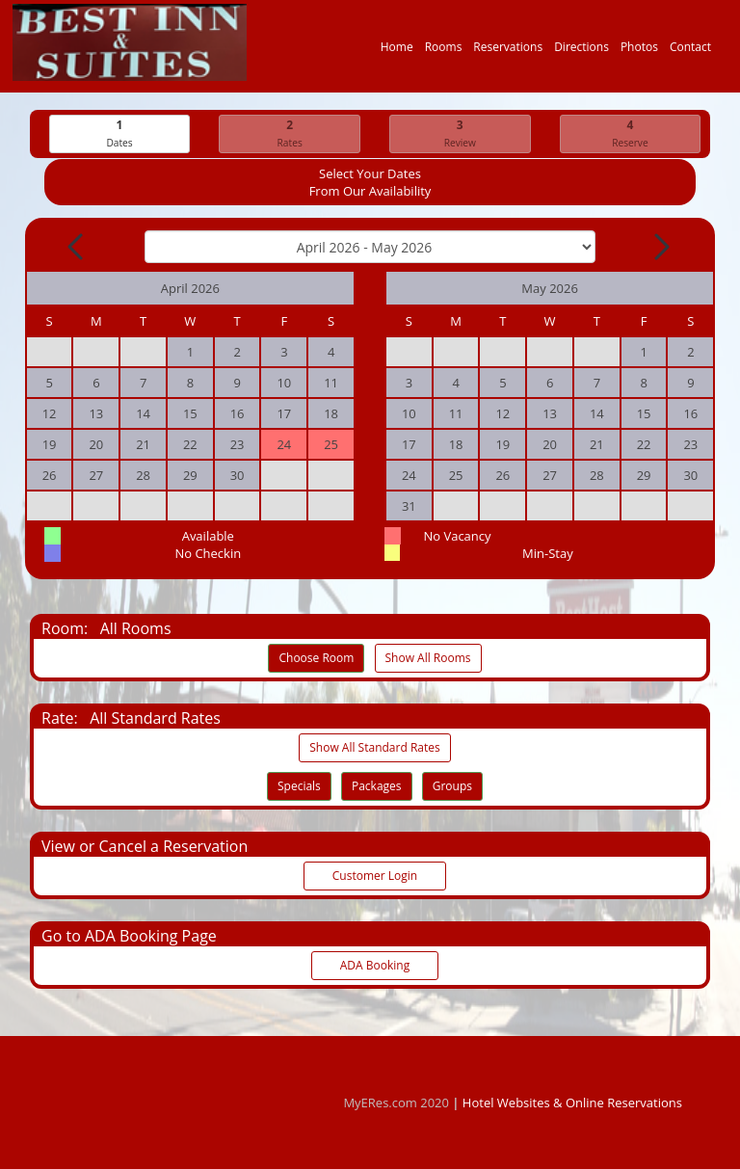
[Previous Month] (77, 247)
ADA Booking (375, 966)
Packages (377, 787)
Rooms (443, 51)
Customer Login (375, 876)
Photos (639, 51)
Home (397, 51)
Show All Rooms (428, 659)
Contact (690, 51)
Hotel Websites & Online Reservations (572, 1102)
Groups (452, 787)
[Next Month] (660, 247)
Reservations (507, 51)
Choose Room (316, 659)
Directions (581, 51)
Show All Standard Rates (374, 748)
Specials (299, 787)
